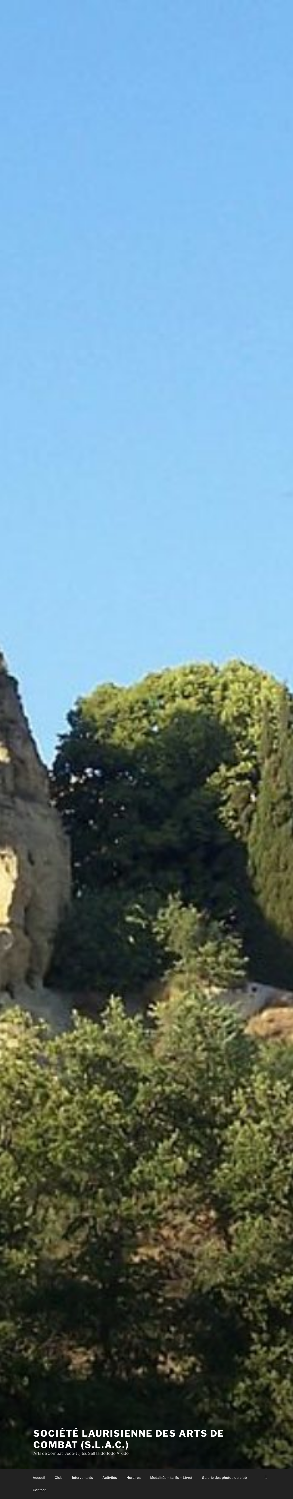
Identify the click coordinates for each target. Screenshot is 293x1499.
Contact (39, 1490)
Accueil (39, 1478)
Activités (109, 1478)
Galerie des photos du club (224, 1478)
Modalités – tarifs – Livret (171, 1478)
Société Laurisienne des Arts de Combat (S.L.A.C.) (128, 1439)
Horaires (133, 1478)
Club (58, 1478)
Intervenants (82, 1478)
